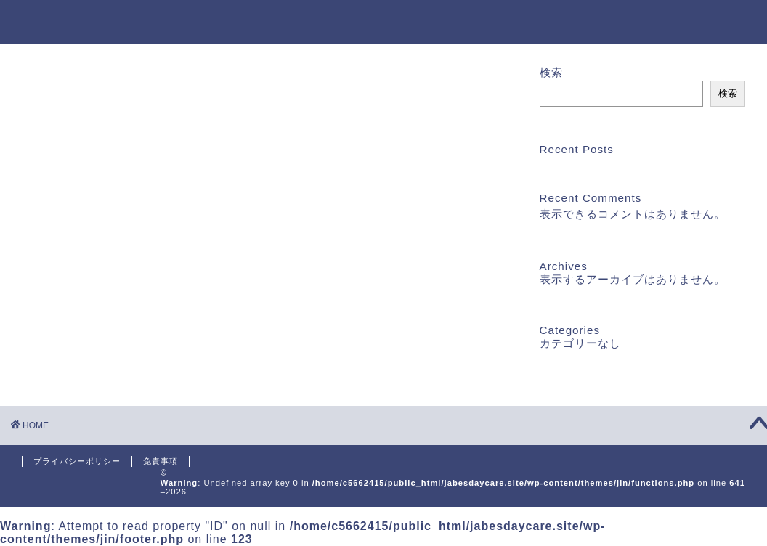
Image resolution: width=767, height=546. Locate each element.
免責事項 (160, 461)
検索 (551, 72)
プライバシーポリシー (77, 461)
